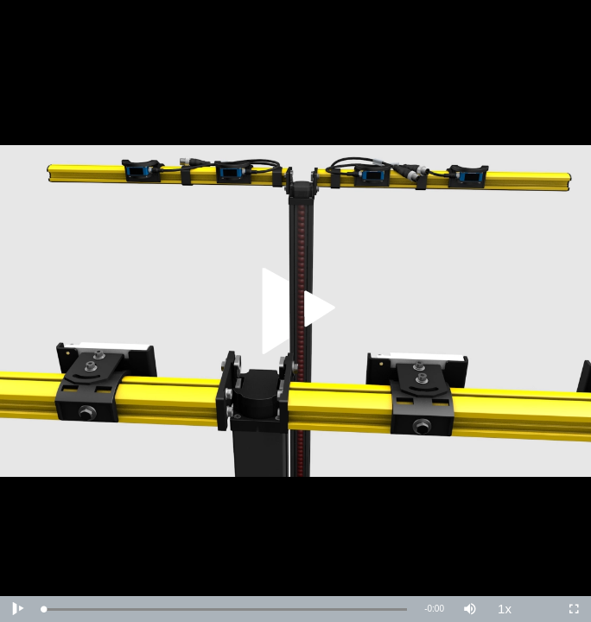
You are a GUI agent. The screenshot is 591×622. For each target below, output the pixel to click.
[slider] (225, 609)
